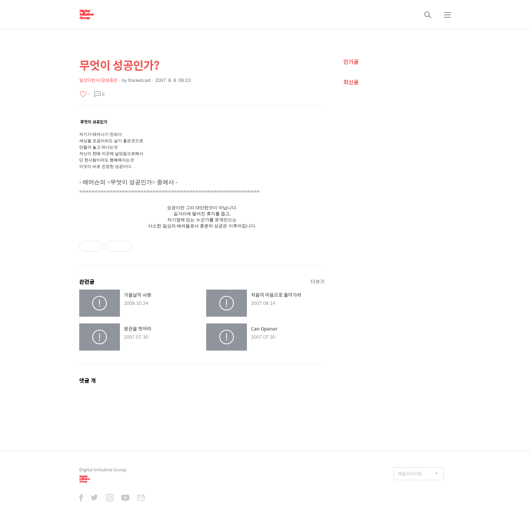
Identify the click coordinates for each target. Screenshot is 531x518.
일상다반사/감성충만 (98, 80)
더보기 (318, 281)
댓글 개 (87, 380)
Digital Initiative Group (102, 469)
